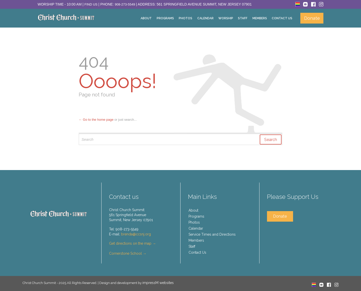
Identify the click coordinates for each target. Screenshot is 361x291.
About (193, 210)
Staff (192, 246)
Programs (196, 216)
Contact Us (197, 252)
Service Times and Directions (212, 234)
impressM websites (158, 283)
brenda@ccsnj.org (136, 234)
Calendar (196, 228)
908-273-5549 (125, 4)
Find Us (91, 4)
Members (196, 240)
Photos (194, 222)
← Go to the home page (96, 119)
